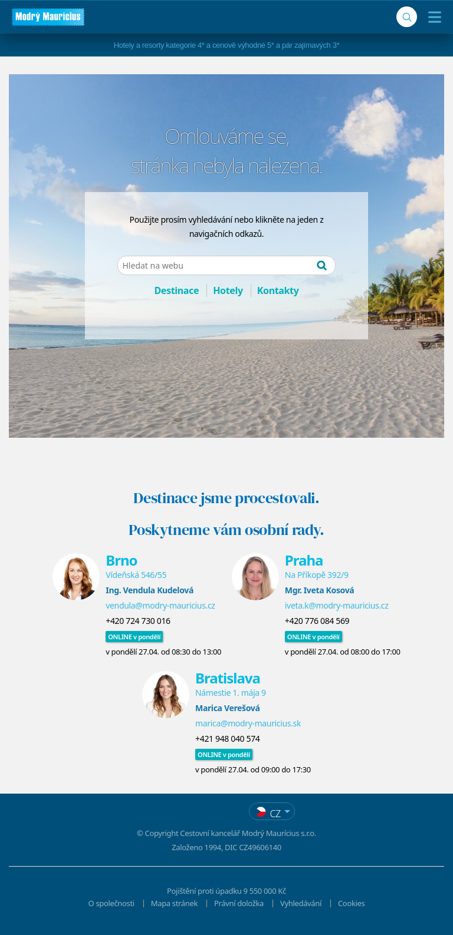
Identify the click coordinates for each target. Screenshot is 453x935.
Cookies (351, 903)
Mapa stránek (174, 903)
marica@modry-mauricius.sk (248, 723)
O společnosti (111, 903)
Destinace (176, 290)
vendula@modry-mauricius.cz (160, 605)
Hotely (228, 290)
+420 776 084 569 (317, 620)
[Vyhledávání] (406, 16)
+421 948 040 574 (227, 738)
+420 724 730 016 (138, 620)
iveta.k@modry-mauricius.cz (337, 605)
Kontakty (278, 290)
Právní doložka (239, 903)
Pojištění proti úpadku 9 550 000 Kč (226, 891)
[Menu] (432, 17)
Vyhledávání (300, 903)
